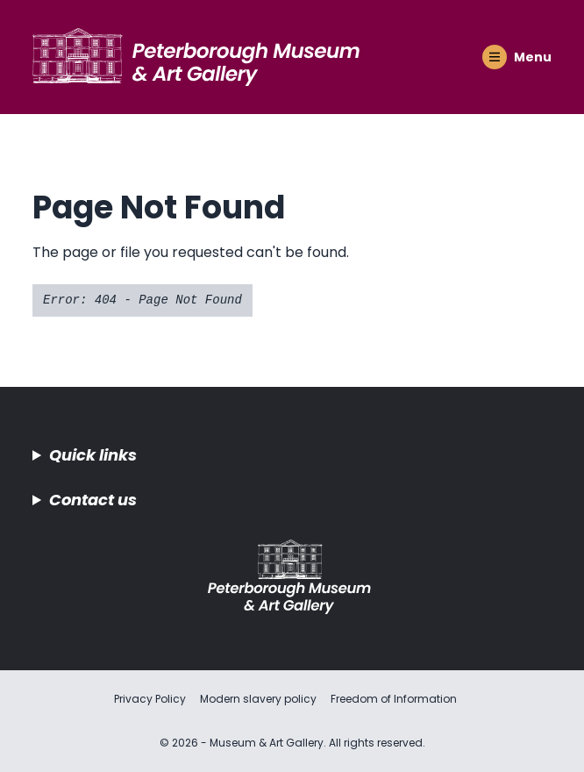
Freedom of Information (394, 698)
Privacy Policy (150, 698)
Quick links (93, 455)
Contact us (93, 500)
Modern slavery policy (258, 698)
